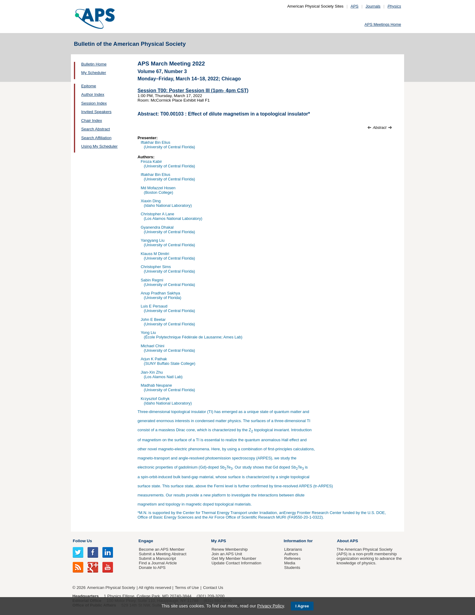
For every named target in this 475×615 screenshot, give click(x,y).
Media (289, 563)
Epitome (88, 86)
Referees (292, 558)
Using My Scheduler (99, 146)
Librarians (293, 549)
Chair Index (91, 120)
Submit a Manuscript (157, 558)
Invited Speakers (96, 111)
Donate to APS (152, 567)
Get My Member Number (233, 558)
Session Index (94, 103)
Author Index (92, 94)
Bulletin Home (94, 64)
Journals (373, 6)
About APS (347, 541)
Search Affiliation (96, 138)
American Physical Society (111, 587)
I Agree (302, 606)
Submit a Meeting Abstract (162, 554)
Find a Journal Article (158, 563)
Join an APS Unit (226, 554)
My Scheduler (93, 72)
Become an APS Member (161, 549)
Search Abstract (95, 129)
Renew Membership (229, 549)
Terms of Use (187, 587)
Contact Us (213, 587)
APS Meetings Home (382, 24)
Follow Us (82, 541)
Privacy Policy (270, 605)
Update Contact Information (236, 563)
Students (292, 567)
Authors (291, 554)
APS (354, 6)
